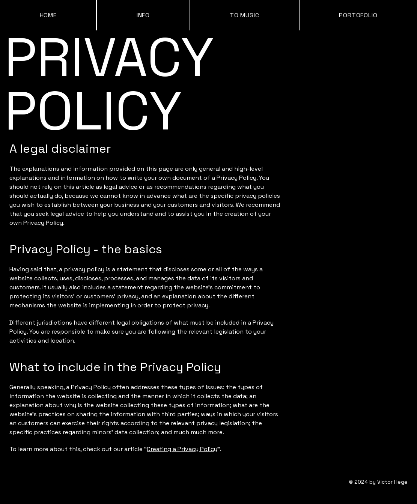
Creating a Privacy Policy (182, 449)
